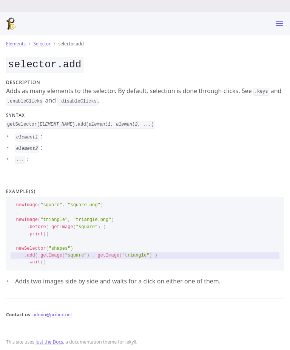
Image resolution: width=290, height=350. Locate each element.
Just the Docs (49, 341)
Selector (42, 43)
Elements (16, 43)
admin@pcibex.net (52, 313)
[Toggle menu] (279, 23)
